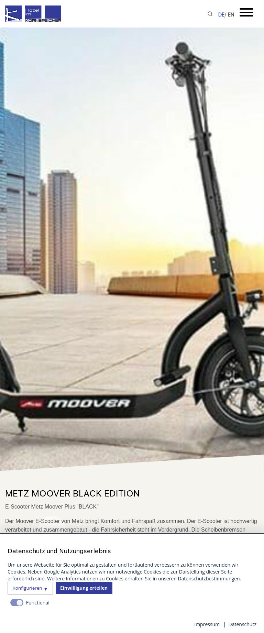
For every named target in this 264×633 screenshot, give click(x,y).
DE (221, 15)
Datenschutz (242, 624)
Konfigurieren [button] (27, 588)
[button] (132, 449)
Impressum (207, 624)
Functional (38, 602)
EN (231, 15)
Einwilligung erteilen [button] (84, 588)
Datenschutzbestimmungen (209, 578)
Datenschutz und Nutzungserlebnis (59, 551)
